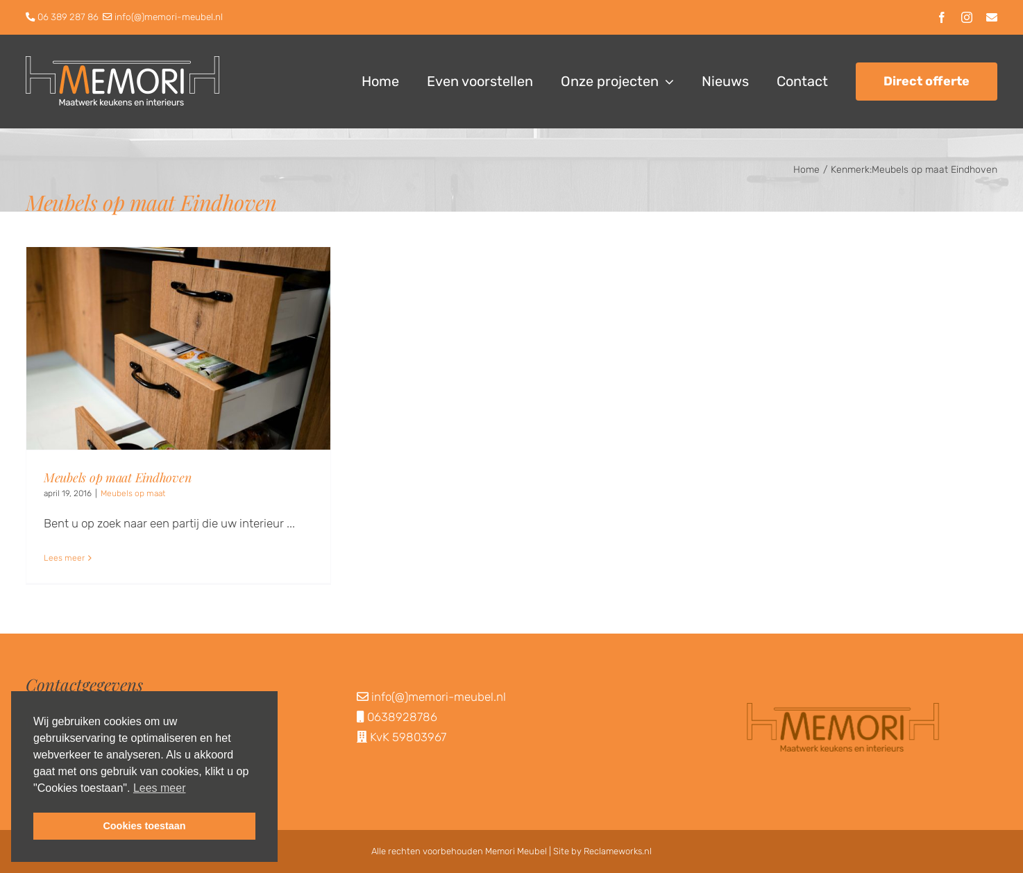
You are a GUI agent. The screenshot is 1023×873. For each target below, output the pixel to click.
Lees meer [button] (159, 788)
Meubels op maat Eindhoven (117, 477)
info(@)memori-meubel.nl (169, 16)
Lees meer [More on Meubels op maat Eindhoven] (64, 558)
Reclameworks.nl (618, 851)
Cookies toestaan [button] (144, 825)
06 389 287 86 (68, 16)
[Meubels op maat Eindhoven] (178, 348)
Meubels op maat (133, 493)
